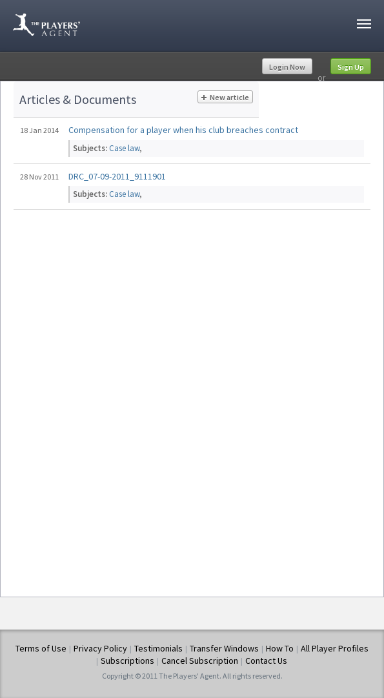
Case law (124, 148)
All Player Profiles (335, 648)
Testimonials (158, 648)
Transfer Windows (224, 648)
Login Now (287, 67)
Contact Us (266, 660)
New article (225, 97)
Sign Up (351, 67)
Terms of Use (40, 648)
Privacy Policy (100, 648)
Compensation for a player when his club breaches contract (183, 130)
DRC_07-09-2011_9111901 (117, 176)
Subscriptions (127, 660)
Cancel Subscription (199, 660)
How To (280, 648)
